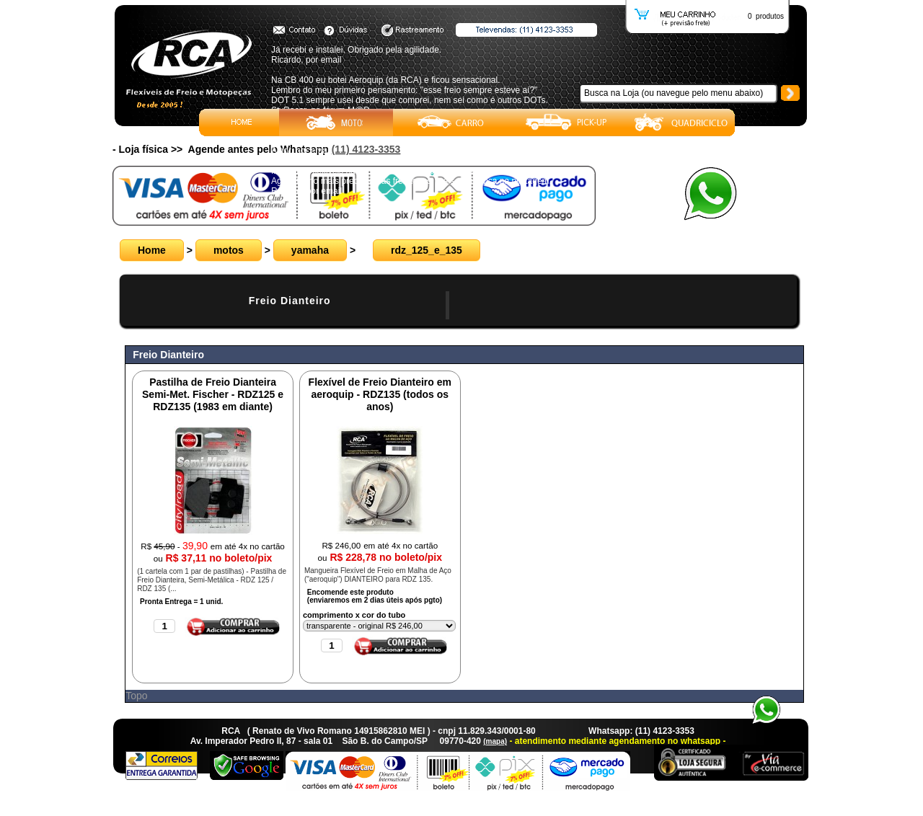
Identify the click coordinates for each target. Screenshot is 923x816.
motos (228, 250)
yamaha (310, 250)
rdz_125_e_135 (426, 250)
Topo (136, 695)
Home (152, 250)
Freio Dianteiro (290, 300)
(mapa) (495, 741)
